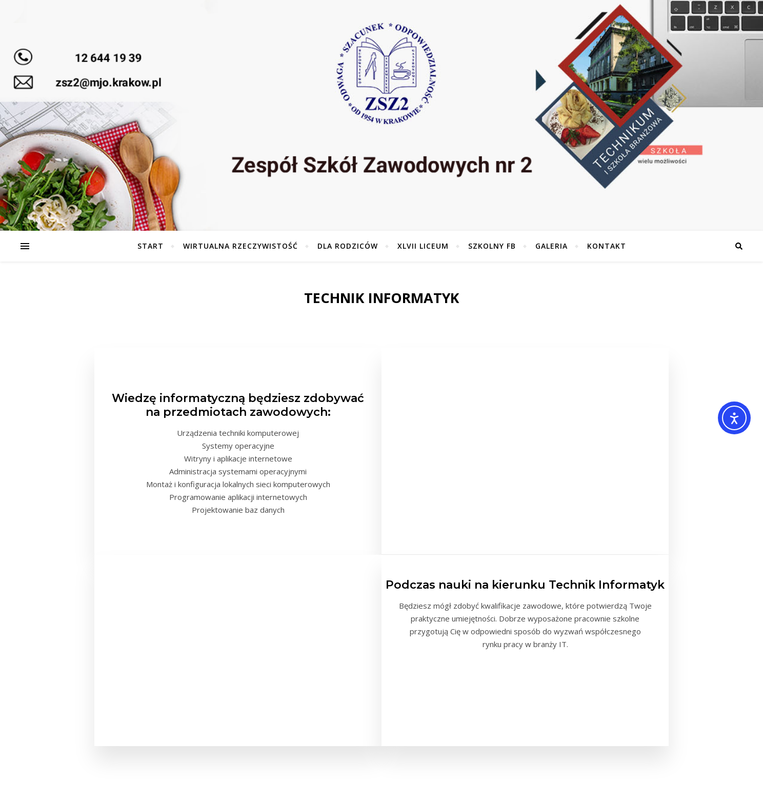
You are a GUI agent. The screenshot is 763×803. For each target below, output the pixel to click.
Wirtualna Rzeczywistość (240, 246)
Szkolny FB (492, 246)
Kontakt (606, 246)
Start (150, 246)
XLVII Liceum (423, 246)
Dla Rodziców (347, 246)
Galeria (551, 246)
